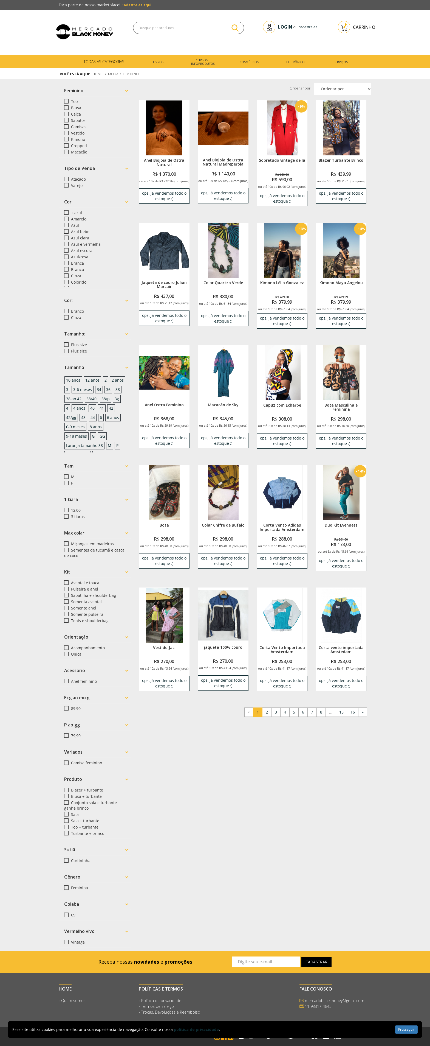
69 (72, 915)
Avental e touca (84, 582)
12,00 (75, 510)
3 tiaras (77, 516)
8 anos (96, 426)
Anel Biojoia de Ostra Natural (164, 162)
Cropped (78, 145)
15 (341, 712)
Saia (74, 814)
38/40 (91, 398)
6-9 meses (75, 426)
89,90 (75, 708)
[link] (164, 127)
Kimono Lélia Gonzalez (282, 282)
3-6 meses (82, 389)
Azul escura (81, 250)
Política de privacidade (161, 1001)
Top (74, 101)
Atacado (78, 179)
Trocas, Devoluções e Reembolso (170, 1012)
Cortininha (80, 860)
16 (352, 712)
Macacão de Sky (223, 404)
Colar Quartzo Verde (223, 282)
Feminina (79, 887)
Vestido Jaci (164, 647)
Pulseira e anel (84, 589)
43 (83, 417)
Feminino (131, 73)
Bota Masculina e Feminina (341, 407)
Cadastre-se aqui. (136, 4)
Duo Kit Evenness (341, 525)
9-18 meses (76, 436)
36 (108, 389)
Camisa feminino (86, 762)
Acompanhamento (87, 647)
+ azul (76, 212)
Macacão (78, 152)
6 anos (113, 417)
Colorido (78, 282)
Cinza (75, 275)
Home (97, 73)
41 (102, 408)
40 (92, 408)
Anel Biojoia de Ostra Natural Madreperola (223, 162)
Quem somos (73, 1001)
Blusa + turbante (86, 796)
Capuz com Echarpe (282, 405)
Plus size (78, 344)
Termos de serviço (157, 1006)
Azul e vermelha (85, 244)
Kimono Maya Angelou (341, 282)
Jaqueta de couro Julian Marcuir (164, 284)
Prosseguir (406, 1029)
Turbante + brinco (87, 833)
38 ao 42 (73, 398)
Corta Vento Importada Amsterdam (282, 649)
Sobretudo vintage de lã (282, 160)
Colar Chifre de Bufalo (223, 525)
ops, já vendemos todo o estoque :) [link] (164, 196)
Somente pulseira (86, 614)
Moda (113, 73)
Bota (164, 525)
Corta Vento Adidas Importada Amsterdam (282, 527)
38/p (105, 398)
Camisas (78, 126)
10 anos (73, 380)
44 (92, 417)
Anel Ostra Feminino (164, 404)
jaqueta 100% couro (223, 647)
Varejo (76, 185)
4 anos (79, 408)
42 (111, 408)
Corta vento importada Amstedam (341, 649)
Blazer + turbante (86, 790)
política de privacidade (196, 1029)
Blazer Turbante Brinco (341, 160)
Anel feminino (83, 681)
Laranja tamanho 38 (84, 445)
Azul (74, 225)
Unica (75, 654)
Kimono (77, 139)
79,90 (75, 735)
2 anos (118, 380)
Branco (77, 269)
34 (99, 389)
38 (117, 389)
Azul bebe (79, 231)
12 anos (92, 380)
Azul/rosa (79, 256)
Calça (75, 114)
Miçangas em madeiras (92, 543)
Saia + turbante (84, 820)
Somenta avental (86, 601)
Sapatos (78, 120)
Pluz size (78, 351)
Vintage (77, 942)
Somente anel (83, 608)
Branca (77, 263)
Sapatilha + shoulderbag (93, 595)
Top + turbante (84, 827)
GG (102, 436)
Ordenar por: (300, 88)
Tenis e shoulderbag (89, 620)
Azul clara (79, 237)
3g (117, 398)
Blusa (75, 107)
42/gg (71, 417)
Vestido (77, 133)
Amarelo (78, 219)
